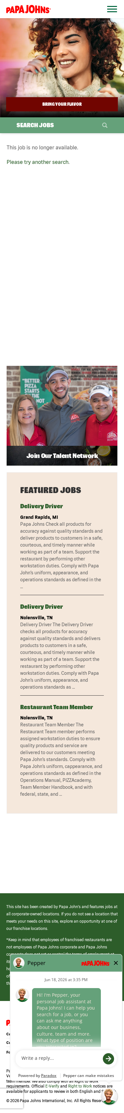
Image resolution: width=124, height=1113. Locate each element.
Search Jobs (35, 125)
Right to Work (80, 1086)
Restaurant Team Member (56, 707)
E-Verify (52, 1086)
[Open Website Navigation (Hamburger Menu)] (110, 17)
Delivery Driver (41, 506)
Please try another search (37, 162)
